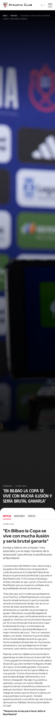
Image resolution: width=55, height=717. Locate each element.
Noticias (14, 16)
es (43, 5)
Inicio (5, 16)
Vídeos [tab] (31, 516)
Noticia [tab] (7, 516)
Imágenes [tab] (19, 516)
